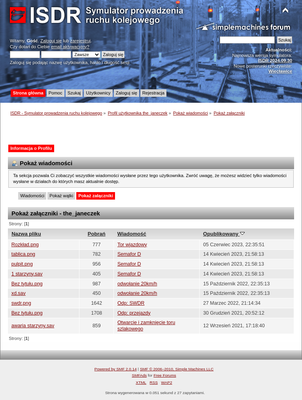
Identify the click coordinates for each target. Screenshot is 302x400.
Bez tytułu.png (27, 284)
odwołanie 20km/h (137, 284)
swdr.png (21, 303)
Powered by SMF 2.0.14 (115, 369)
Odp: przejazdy (134, 313)
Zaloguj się (51, 40)
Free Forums (164, 375)
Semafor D (129, 254)
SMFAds (139, 375)
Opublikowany (224, 234)
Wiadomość (131, 234)
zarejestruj (80, 40)
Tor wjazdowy (132, 244)
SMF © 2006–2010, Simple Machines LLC (176, 369)
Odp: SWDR (131, 303)
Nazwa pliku (26, 234)
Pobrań (97, 234)
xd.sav (18, 293)
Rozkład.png (25, 244)
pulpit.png (22, 264)
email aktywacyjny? (70, 46)
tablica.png (23, 254)
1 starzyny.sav (27, 274)
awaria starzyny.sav (33, 325)
